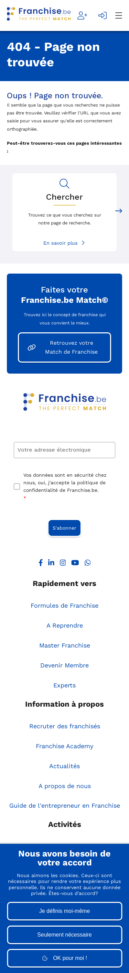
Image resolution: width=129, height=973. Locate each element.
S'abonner (64, 528)
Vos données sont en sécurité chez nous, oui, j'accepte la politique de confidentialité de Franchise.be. (64, 487)
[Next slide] (119, 212)
